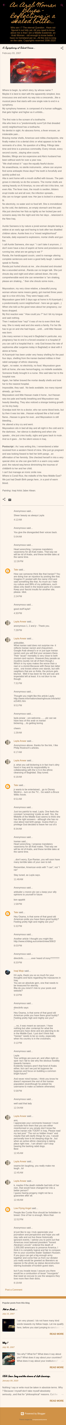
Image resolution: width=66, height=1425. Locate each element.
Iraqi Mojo (19, 971)
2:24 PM (18, 596)
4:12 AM (18, 519)
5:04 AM (18, 536)
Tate (16, 569)
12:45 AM (18, 1153)
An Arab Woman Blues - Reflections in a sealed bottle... (33, 14)
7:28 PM (18, 630)
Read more (57, 1334)
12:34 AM (18, 1108)
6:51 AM (18, 799)
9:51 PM (18, 705)
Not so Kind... (9, 1309)
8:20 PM (18, 962)
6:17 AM (18, 752)
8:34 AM (18, 829)
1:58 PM (18, 904)
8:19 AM (18, 1283)
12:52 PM (18, 1219)
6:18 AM (18, 777)
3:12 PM (18, 1043)
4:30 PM (18, 613)
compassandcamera (39, 1419)
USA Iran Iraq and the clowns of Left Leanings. (26, 1376)
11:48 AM (18, 879)
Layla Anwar (20, 621)
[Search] (62, 5)
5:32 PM (18, 926)
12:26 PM (18, 561)
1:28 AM (18, 732)
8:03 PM (18, 945)
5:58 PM (18, 1091)
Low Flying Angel (22, 1208)
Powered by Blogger (33, 1413)
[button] (62, 48)
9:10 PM (18, 995)
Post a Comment (13, 1290)
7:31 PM (18, 683)
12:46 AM (18, 1200)
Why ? (5, 1343)
